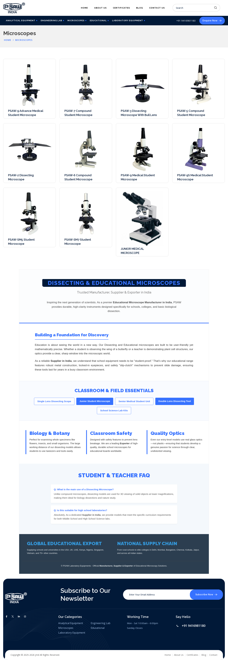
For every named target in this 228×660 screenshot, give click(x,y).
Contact (213, 654)
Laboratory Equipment (127, 20)
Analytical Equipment (20, 20)
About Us (100, 8)
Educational (98, 20)
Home (84, 8)
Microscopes (75, 20)
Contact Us (157, 8)
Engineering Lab (51, 20)
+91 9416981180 (193, 625)
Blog (139, 8)
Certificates (121, 8)
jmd (37, 654)
